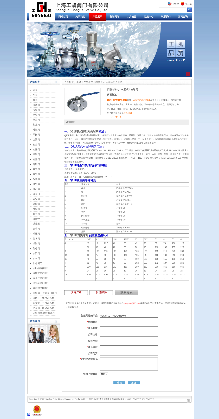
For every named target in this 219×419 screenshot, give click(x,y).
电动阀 (36, 115)
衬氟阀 (36, 129)
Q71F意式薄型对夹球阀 (84, 131)
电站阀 (36, 119)
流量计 (36, 219)
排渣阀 (36, 105)
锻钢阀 (36, 243)
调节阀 (36, 228)
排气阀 (36, 184)
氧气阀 (36, 174)
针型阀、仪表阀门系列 (45, 293)
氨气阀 (36, 169)
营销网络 (114, 16)
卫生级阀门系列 (41, 283)
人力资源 (131, 16)
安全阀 (36, 144)
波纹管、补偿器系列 (43, 303)
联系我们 (166, 16)
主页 (78, 82)
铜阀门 (36, 194)
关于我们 (80, 16)
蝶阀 (35, 100)
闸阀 (35, 95)
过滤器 (36, 223)
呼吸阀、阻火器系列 (43, 308)
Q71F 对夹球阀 (79, 235)
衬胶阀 (36, 209)
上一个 (110, 117)
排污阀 (36, 189)
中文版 (188, 4)
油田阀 (36, 253)
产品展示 (97, 16)
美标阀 (36, 248)
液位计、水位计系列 (43, 298)
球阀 (35, 90)
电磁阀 (36, 164)
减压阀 (36, 233)
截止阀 (36, 124)
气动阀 (36, 110)
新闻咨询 (183, 16)
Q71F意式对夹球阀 (117, 100)
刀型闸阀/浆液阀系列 (44, 313)
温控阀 (36, 204)
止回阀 (36, 139)
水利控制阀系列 (41, 268)
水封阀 (36, 258)
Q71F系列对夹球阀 (141, 100)
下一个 (118, 117)
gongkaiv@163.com (132, 303)
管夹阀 (36, 199)
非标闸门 (37, 263)
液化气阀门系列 (41, 278)
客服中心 (148, 16)
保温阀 (36, 154)
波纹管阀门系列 (41, 273)
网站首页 (63, 16)
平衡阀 (36, 134)
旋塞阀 (36, 159)
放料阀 (36, 179)
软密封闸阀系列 (41, 288)
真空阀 (36, 214)
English (176, 4)
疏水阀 (36, 238)
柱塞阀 (36, 149)
